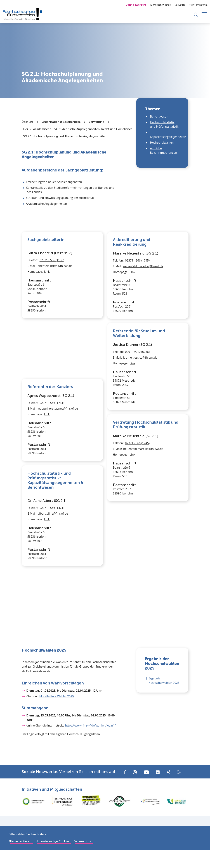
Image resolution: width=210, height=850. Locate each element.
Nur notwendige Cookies (52, 841)
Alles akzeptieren (19, 841)
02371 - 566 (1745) (137, 262)
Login (180, 4)
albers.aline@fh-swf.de (53, 570)
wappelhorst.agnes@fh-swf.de (58, 410)
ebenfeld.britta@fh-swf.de (55, 323)
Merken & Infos (160, 4)
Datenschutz (82, 841)
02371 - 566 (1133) (51, 317)
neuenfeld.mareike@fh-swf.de (143, 267)
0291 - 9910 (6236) (137, 353)
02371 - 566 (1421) (51, 565)
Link (47, 329)
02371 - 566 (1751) (51, 404)
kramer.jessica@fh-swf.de (140, 359)
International (198, 4)
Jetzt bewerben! (136, 4)
